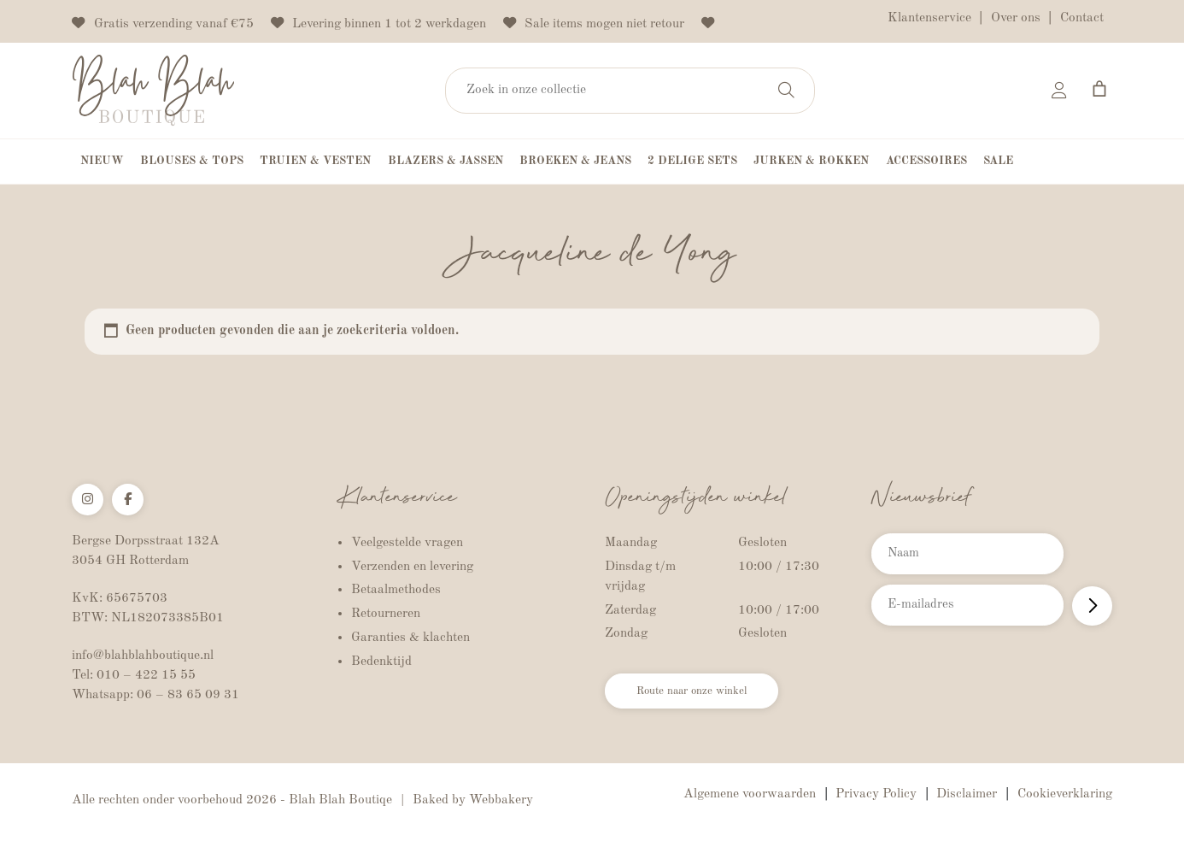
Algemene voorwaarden (749, 796)
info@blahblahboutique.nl (143, 657)
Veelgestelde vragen (407, 543)
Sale (998, 162)
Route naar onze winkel (708, 696)
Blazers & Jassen (445, 162)
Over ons (1015, 18)
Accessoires (926, 162)
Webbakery (501, 802)
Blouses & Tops (191, 162)
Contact (1082, 18)
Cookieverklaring (1064, 796)
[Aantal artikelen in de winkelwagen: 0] (1099, 89)
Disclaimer (966, 796)
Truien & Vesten (315, 162)
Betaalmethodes (396, 591)
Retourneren (385, 615)
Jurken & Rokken (811, 162)
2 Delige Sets (692, 162)
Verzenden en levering (412, 567)
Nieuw (102, 162)
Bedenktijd (381, 662)
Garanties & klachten (410, 639)
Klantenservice (929, 18)
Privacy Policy (876, 796)
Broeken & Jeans (575, 162)
